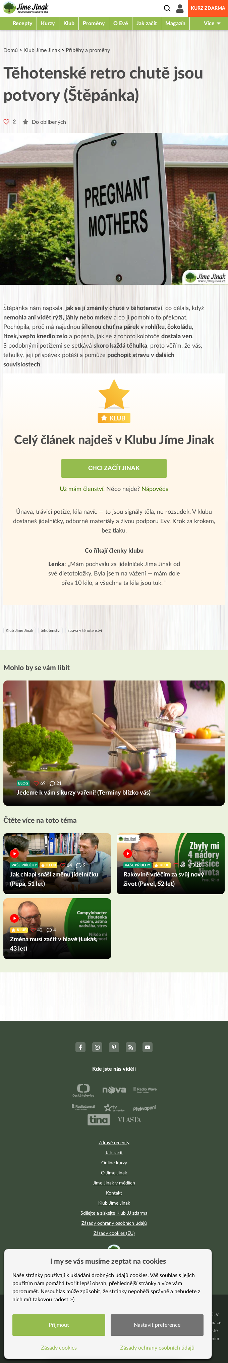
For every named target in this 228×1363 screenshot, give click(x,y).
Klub (68, 23)
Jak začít (146, 23)
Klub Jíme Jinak (41, 50)
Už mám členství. (83, 489)
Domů (10, 50)
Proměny (94, 23)
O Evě (120, 23)
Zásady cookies (59, 1348)
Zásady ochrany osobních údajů (114, 1223)
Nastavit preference (157, 1325)
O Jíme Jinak (114, 1173)
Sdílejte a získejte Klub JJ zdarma (114, 1213)
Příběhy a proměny (88, 50)
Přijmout (59, 1325)
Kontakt (114, 1193)
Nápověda (155, 489)
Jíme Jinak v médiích (114, 1183)
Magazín (175, 23)
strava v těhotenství (85, 630)
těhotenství (50, 630)
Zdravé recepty (114, 1143)
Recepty (23, 23)
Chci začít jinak (114, 468)
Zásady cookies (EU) (114, 1233)
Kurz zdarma (208, 8)
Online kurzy (114, 1163)
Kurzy (48, 23)
